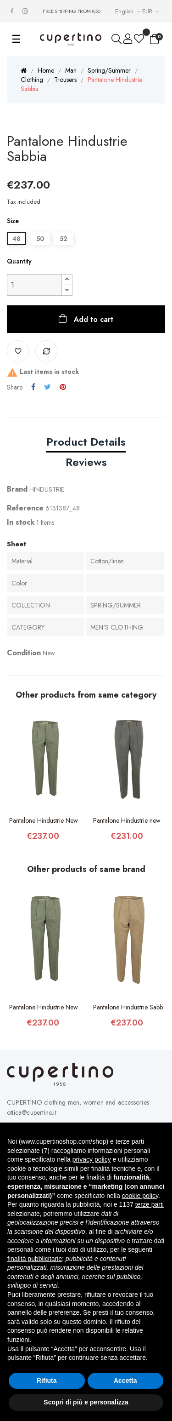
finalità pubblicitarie (34, 1258)
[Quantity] (34, 285)
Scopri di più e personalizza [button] (86, 1402)
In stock (20, 522)
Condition (24, 652)
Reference (25, 508)
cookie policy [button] (140, 1195)
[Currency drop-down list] (151, 11)
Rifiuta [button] (47, 1380)
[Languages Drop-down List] (128, 11)
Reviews (86, 462)
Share (33, 387)
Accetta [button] (125, 1380)
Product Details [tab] (86, 442)
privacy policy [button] (91, 1159)
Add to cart (92, 319)
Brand (17, 489)
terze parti (149, 1204)
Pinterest (63, 387)
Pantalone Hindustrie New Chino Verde (44, 820)
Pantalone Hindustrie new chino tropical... (128, 820)
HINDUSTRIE (46, 489)
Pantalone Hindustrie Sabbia (128, 1007)
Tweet (47, 387)
